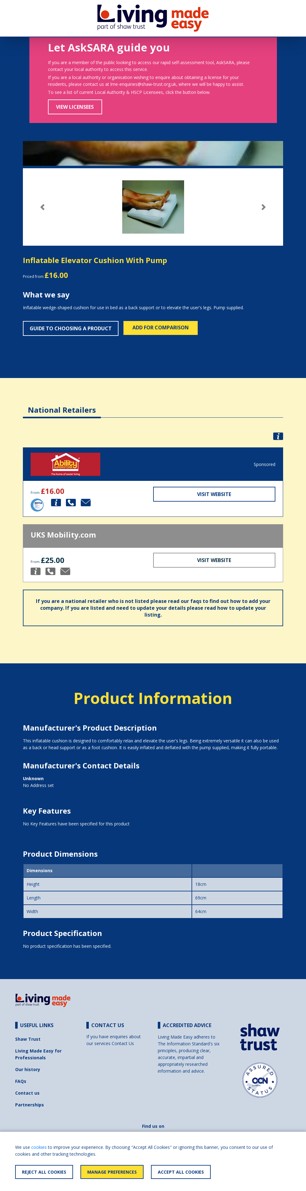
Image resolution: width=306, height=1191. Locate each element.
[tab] (62, 405)
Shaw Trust (28, 1039)
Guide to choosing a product (71, 328)
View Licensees (75, 106)
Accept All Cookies (181, 1172)
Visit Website (214, 494)
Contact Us (123, 1043)
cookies (39, 1147)
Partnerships (29, 1105)
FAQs (20, 1081)
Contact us (27, 1093)
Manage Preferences (112, 1172)
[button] (42, 207)
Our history (27, 1069)
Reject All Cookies (44, 1172)
